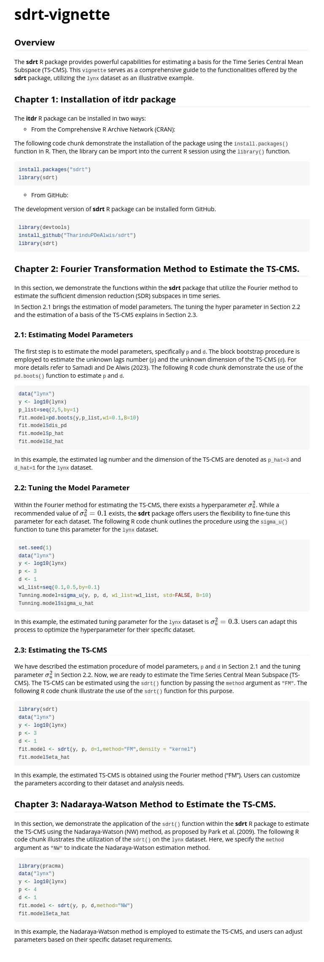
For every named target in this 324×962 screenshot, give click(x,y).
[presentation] (252, 506)
